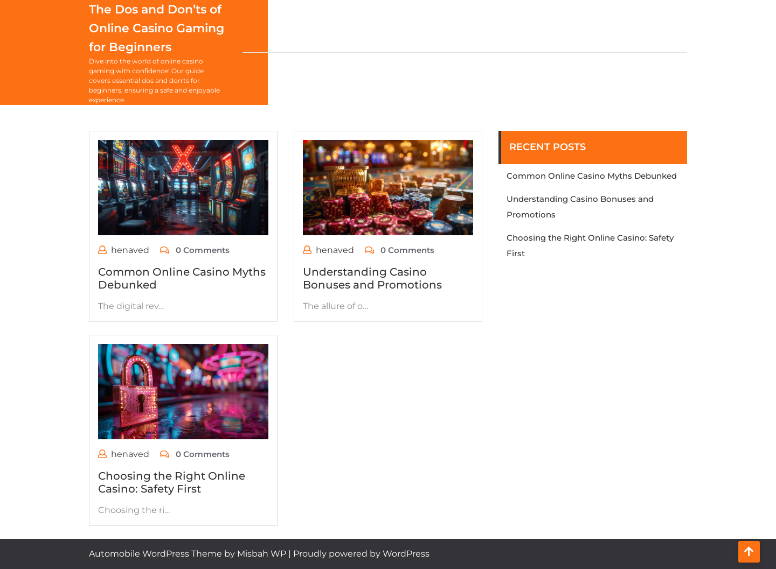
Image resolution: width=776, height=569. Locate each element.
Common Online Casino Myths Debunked (592, 176)
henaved (130, 250)
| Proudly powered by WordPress (358, 554)
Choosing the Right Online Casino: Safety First (171, 482)
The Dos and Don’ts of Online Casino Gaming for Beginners (156, 28)
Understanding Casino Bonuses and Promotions (372, 278)
